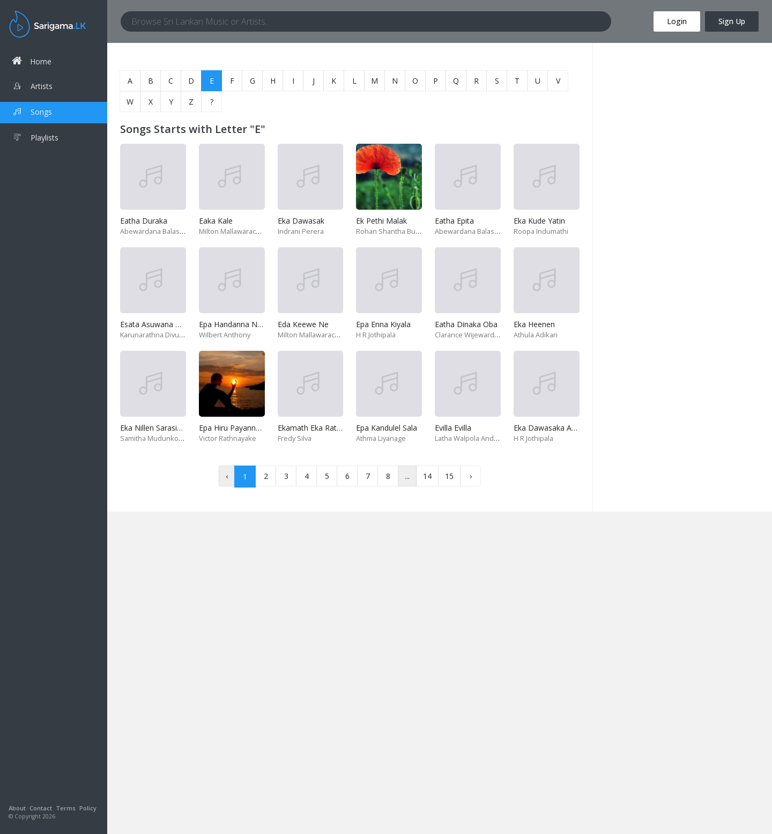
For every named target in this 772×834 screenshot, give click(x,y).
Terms (66, 808)
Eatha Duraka (143, 221)
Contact (40, 808)
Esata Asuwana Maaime (162, 324)
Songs (32, 113)
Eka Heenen (534, 324)
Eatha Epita (454, 221)
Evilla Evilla (453, 428)
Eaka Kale (216, 221)
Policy (87, 808)
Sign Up (731, 21)
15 (449, 476)
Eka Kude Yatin (539, 221)
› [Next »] (471, 476)
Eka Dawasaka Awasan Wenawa (570, 428)
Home (31, 61)
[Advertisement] (682, 118)
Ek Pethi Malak (381, 221)
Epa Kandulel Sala (386, 428)
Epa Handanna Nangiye (239, 324)
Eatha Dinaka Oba (466, 324)
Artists (32, 87)
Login (677, 21)
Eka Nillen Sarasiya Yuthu (163, 428)
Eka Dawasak (301, 221)
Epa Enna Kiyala (383, 324)
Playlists (35, 138)
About (17, 808)
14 (427, 476)
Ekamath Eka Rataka (313, 428)
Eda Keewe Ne (303, 324)
